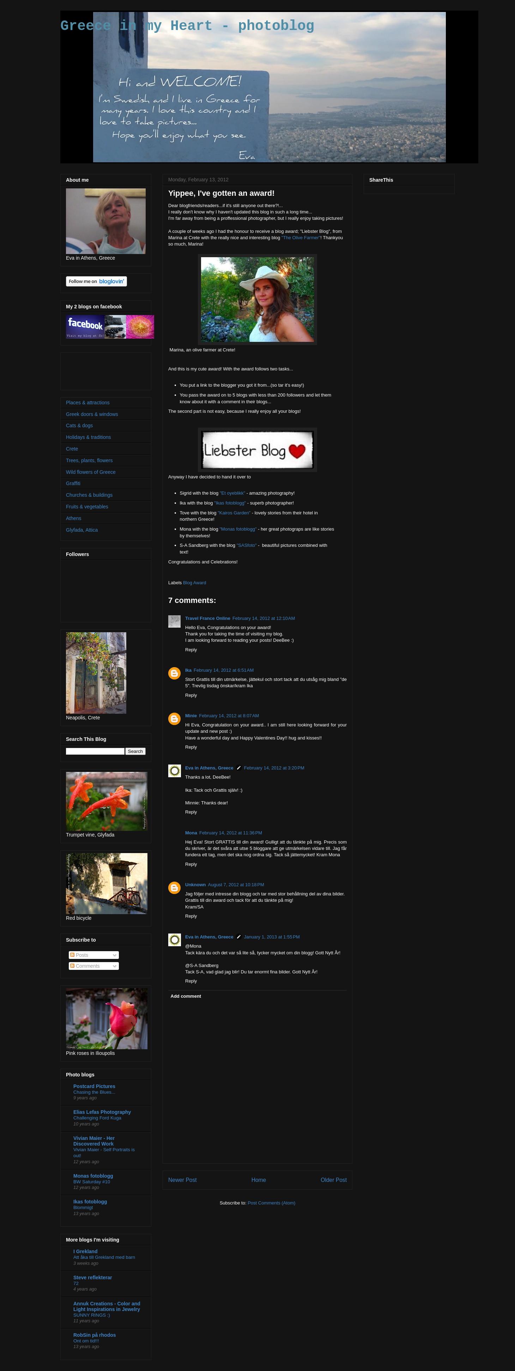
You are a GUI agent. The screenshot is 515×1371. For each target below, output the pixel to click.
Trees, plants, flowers (89, 460)
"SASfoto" (247, 545)
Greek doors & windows (92, 414)
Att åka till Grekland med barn (104, 1257)
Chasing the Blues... (94, 1092)
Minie (191, 715)
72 (76, 1283)
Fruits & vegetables (87, 506)
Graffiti (73, 483)
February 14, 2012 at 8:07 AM (229, 715)
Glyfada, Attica (82, 530)
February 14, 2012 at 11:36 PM (230, 832)
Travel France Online (207, 618)
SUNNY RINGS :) (91, 1315)
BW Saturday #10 (91, 1181)
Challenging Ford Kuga (97, 1118)
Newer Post (182, 1180)
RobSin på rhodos (94, 1335)
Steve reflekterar (92, 1277)
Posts (79, 955)
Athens (73, 518)
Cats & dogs (79, 425)
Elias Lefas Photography (102, 1112)
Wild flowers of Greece (91, 472)
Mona (191, 832)
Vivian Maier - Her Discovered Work (94, 1141)
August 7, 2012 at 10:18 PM (236, 884)
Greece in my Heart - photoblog (187, 26)
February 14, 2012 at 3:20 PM (274, 768)
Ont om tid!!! (86, 1340)
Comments (85, 966)
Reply (191, 649)
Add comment (186, 996)
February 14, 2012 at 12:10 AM (263, 618)
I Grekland (85, 1251)
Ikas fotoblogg (90, 1201)
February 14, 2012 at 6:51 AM (224, 670)
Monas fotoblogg (93, 1176)
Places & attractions (88, 402)
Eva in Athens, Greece (209, 768)
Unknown (195, 884)
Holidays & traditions (88, 437)
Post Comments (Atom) (271, 1203)
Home (259, 1180)
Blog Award (194, 582)
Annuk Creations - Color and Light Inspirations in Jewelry (106, 1306)
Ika (188, 670)
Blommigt (83, 1207)
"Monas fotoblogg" (237, 529)
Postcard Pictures (94, 1086)
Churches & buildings (89, 495)
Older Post (334, 1180)
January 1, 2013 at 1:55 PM (272, 937)
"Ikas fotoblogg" (230, 503)
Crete (72, 449)
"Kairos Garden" (234, 512)
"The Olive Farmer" (300, 237)
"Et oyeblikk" (232, 493)
